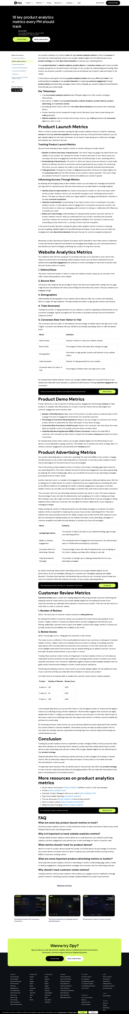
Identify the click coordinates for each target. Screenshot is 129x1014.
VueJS (31, 979)
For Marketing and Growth (88, 986)
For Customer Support (87, 983)
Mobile (31, 999)
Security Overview (107, 988)
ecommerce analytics (72, 796)
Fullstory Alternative (65, 976)
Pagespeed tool (14, 988)
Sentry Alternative (64, 995)
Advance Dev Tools (15, 993)
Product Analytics (70, 788)
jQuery (31, 986)
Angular (32, 981)
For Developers (85, 979)
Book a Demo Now (41, 39)
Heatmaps (13, 986)
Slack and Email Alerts (16, 1004)
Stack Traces (13, 995)
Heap (46, 997)
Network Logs (13, 997)
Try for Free (113, 3)
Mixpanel (47, 990)
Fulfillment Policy (107, 983)
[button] (31, 3)
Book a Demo (100, 3)
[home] (18, 2)
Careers (105, 1005)
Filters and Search (15, 1002)
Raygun (47, 986)
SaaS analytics (65, 799)
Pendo (46, 981)
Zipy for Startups (85, 1004)
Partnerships (106, 1007)
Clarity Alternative (64, 988)
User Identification (15, 990)
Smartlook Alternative (65, 986)
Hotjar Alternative (64, 983)
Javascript (32, 988)
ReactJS (32, 976)
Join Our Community (86, 997)
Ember (31, 990)
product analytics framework (71, 802)
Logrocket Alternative (65, 979)
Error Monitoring (14, 976)
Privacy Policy (106, 979)
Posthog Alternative (65, 981)
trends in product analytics (72, 805)
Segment (47, 979)
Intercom (47, 988)
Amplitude (47, 1002)
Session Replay (14, 979)
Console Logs (13, 999)
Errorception (48, 999)
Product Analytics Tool (87, 793)
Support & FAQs (85, 1002)
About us (105, 1003)
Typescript (32, 993)
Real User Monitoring (15, 981)
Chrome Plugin (106, 995)
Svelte (31, 995)
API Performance (14, 983)
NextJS (31, 983)
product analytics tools (57, 790)
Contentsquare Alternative (67, 990)
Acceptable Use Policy (109, 986)
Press (104, 1010)
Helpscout (47, 995)
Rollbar (46, 983)
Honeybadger (48, 993)
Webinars (83, 1000)
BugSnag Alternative (65, 997)
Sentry (46, 976)
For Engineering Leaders (87, 981)
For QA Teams (85, 988)
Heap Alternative (64, 993)
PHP (31, 997)
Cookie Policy (106, 981)
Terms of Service (107, 976)
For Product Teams (86, 976)
